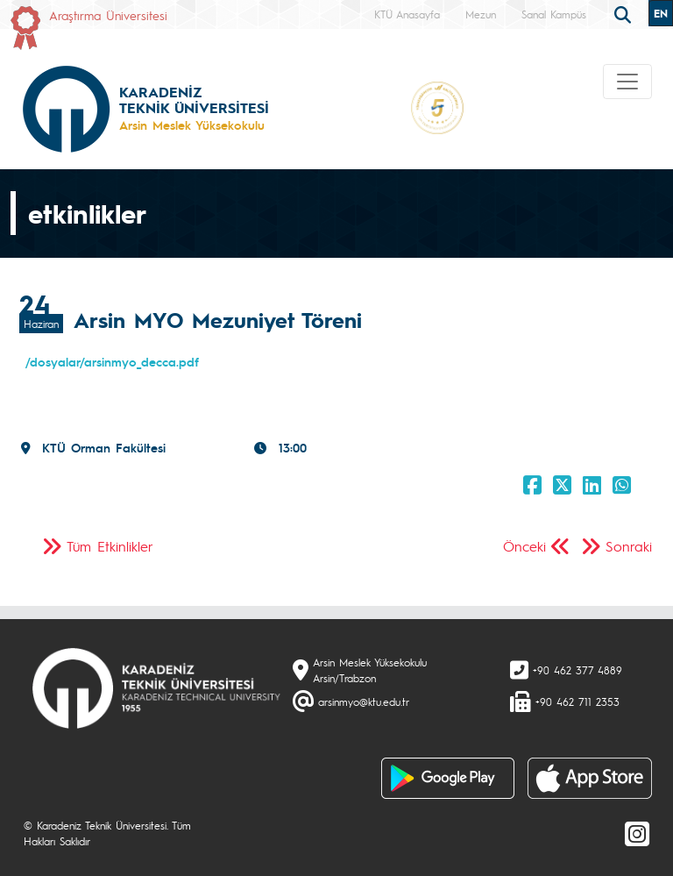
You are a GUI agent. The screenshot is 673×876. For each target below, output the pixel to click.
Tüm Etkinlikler (110, 546)
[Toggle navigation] (627, 81)
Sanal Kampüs (553, 14)
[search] (625, 13)
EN (661, 13)
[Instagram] (637, 833)
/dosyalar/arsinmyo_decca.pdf (112, 361)
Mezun (480, 14)
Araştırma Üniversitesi (108, 15)
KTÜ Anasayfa (407, 14)
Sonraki (629, 546)
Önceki (524, 546)
